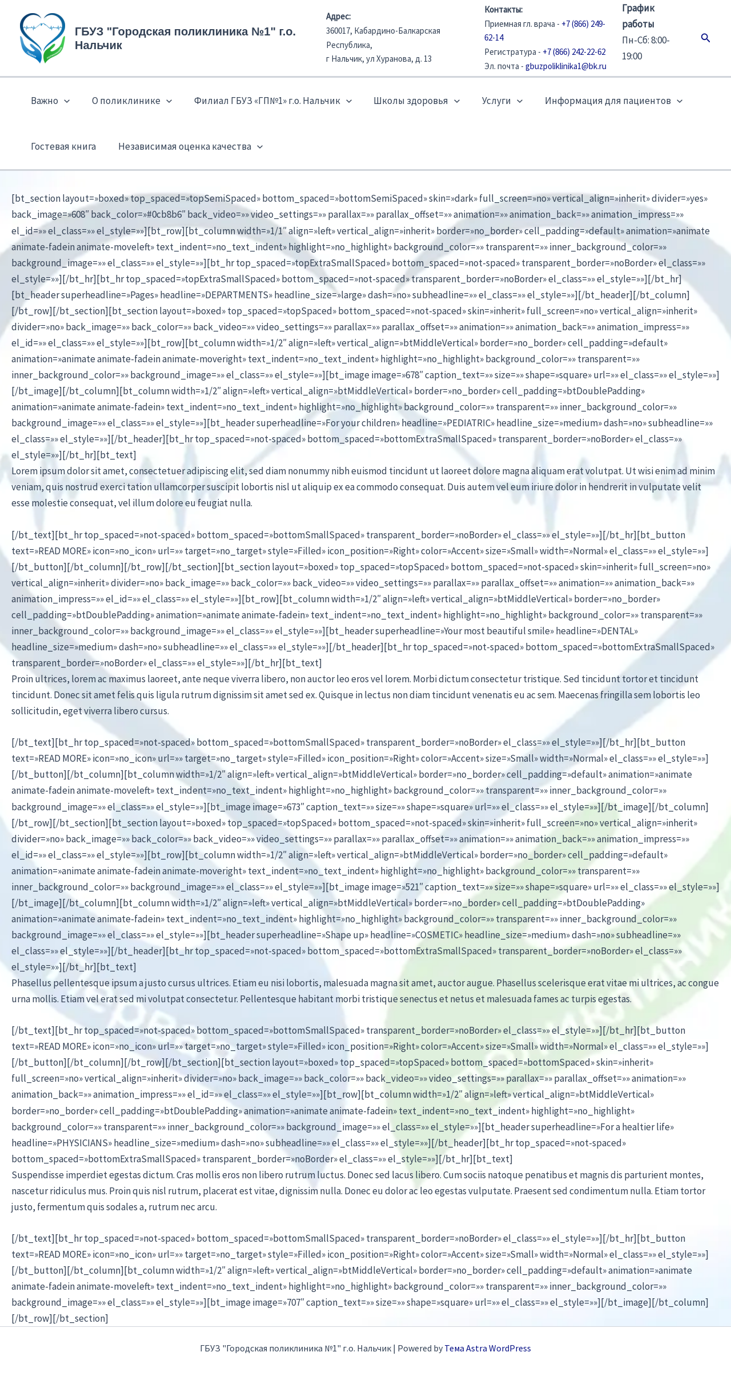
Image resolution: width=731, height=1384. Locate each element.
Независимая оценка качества (186, 146)
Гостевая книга (62, 146)
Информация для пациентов (599, 100)
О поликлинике (128, 100)
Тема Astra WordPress (487, 1348)
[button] (706, 38)
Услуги (491, 100)
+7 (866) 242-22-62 (574, 51)
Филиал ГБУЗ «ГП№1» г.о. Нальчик (266, 100)
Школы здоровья (408, 100)
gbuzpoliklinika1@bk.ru (566, 66)
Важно (49, 100)
